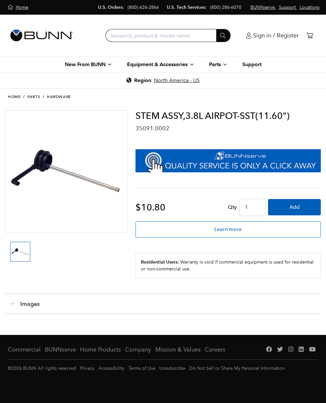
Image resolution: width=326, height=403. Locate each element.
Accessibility (111, 368)
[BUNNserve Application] (228, 160)
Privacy (87, 368)
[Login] (272, 35)
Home (14, 96)
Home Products (100, 349)
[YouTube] (312, 349)
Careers (215, 349)
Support (252, 64)
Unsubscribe (172, 368)
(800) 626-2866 (143, 7)
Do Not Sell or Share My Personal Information (237, 368)
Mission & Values (178, 349)
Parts (33, 96)
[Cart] (310, 35)
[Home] (18, 7)
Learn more (228, 229)
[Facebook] (269, 349)
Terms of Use (141, 368)
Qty (232, 207)
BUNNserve (60, 349)
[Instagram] (290, 349)
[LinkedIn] (301, 349)
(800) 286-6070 (225, 7)
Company (138, 349)
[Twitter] (280, 349)
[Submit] (223, 35)
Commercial (24, 349)
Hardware (59, 96)
